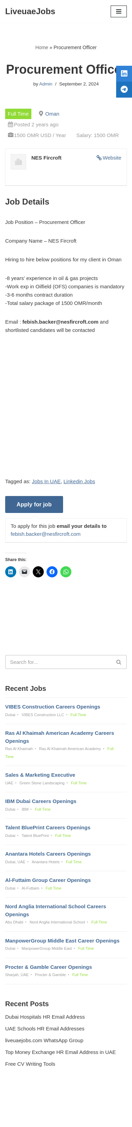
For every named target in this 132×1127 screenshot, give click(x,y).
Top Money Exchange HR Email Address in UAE (60, 1052)
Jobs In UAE (46, 481)
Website (112, 158)
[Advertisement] (66, 411)
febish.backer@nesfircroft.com (46, 534)
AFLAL (102, 1117)
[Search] (58, 662)
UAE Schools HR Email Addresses (44, 1028)
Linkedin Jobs (79, 481)
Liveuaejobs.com (41, 1117)
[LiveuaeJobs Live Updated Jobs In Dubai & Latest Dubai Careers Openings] (30, 11)
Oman (52, 114)
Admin (45, 84)
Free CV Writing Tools (30, 1064)
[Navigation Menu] (119, 11)
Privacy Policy (23, 1103)
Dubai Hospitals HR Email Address (45, 1017)
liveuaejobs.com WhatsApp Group (44, 1040)
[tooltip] (124, 74)
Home (41, 47)
